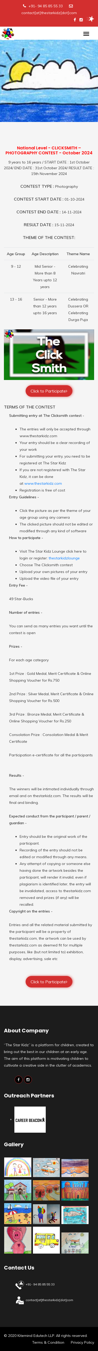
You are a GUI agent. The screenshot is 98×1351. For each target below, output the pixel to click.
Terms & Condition (48, 1342)
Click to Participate (49, 391)
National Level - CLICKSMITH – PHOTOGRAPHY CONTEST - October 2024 (49, 150)
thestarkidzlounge (64, 558)
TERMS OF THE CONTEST (29, 407)
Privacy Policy (82, 1342)
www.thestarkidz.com (43, 483)
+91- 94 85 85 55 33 (45, 6)
